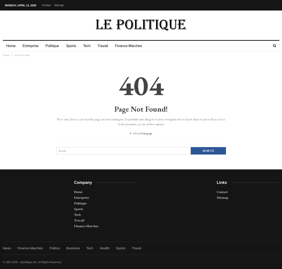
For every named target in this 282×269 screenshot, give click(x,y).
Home (11, 46)
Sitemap (59, 5)
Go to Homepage (141, 133)
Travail (106, 46)
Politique (53, 46)
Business (73, 248)
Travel (136, 248)
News (7, 248)
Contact (46, 5)
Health (104, 248)
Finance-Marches (132, 46)
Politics (54, 248)
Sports (73, 46)
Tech (89, 46)
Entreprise (31, 46)
